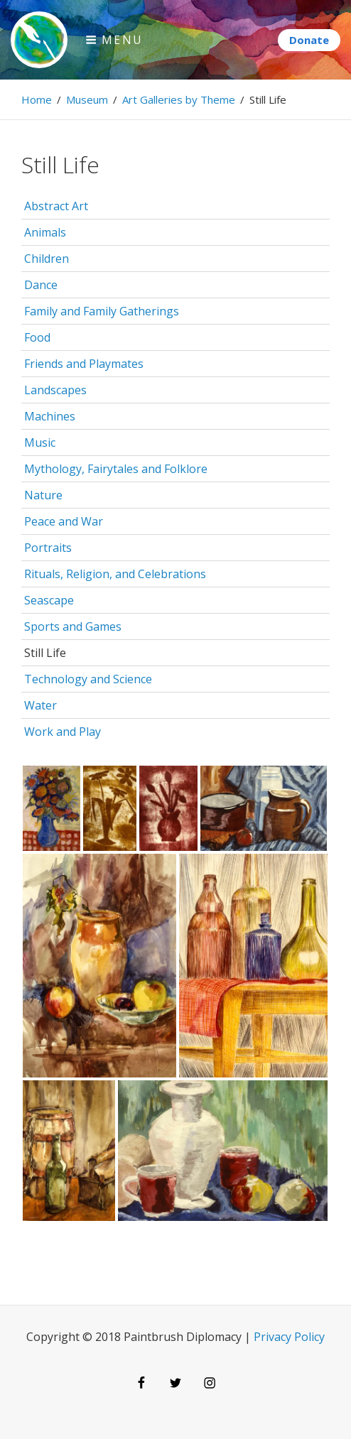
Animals (45, 232)
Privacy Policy (289, 1337)
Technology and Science (88, 679)
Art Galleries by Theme (178, 99)
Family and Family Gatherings (101, 311)
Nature (43, 495)
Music (39, 442)
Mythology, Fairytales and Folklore (115, 469)
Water (40, 705)
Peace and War (63, 521)
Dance (41, 285)
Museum (87, 99)
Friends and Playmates (84, 363)
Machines (49, 416)
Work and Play (62, 731)
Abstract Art (56, 206)
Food (37, 337)
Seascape (49, 600)
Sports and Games (73, 626)
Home (36, 99)
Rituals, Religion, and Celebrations (115, 574)
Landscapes (55, 390)
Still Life (45, 653)
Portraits (48, 547)
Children (46, 258)
